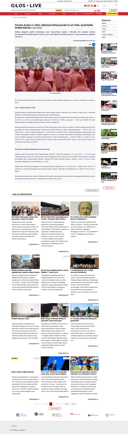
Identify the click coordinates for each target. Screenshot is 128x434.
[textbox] (108, 5)
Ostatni (73, 404)
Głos (15, 17)
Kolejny (67, 404)
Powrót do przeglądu (92, 190)
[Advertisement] (55, 270)
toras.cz (23, 430)
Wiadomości (23, 17)
